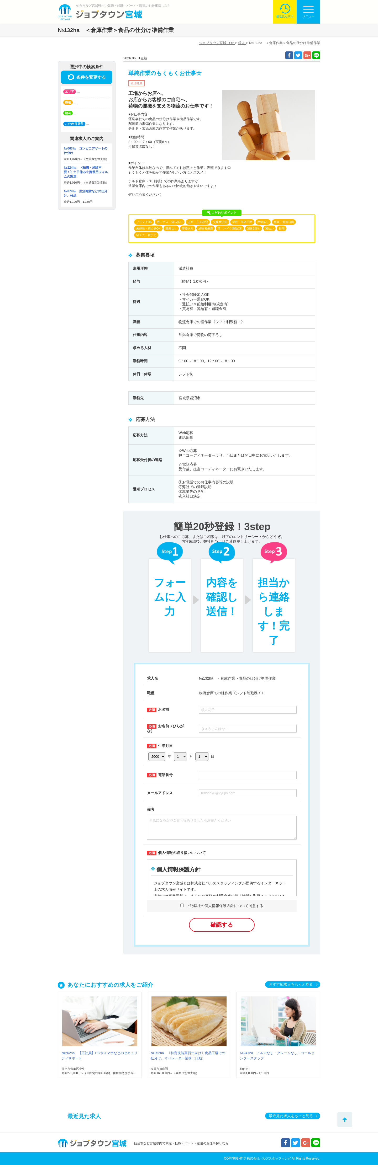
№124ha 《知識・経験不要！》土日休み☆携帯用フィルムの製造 (86, 172)
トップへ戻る (344, 1119)
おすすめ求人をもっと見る (291, 988)
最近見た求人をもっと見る (291, 1120)
